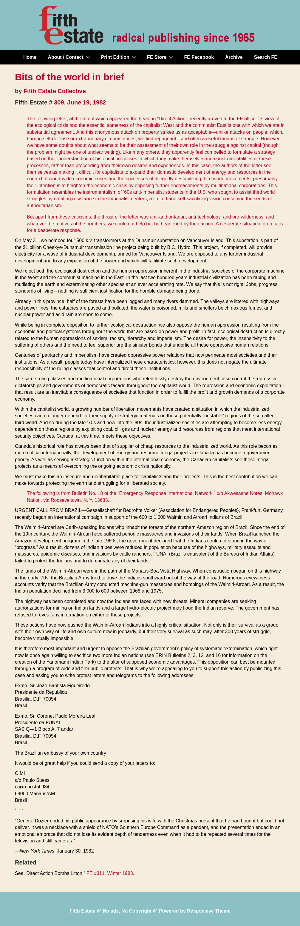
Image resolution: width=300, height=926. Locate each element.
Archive (234, 57)
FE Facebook (199, 57)
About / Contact (70, 57)
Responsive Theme (209, 910)
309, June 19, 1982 (80, 102)
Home (29, 57)
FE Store (161, 57)
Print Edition (119, 57)
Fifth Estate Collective (55, 91)
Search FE (265, 57)
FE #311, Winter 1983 (109, 873)
